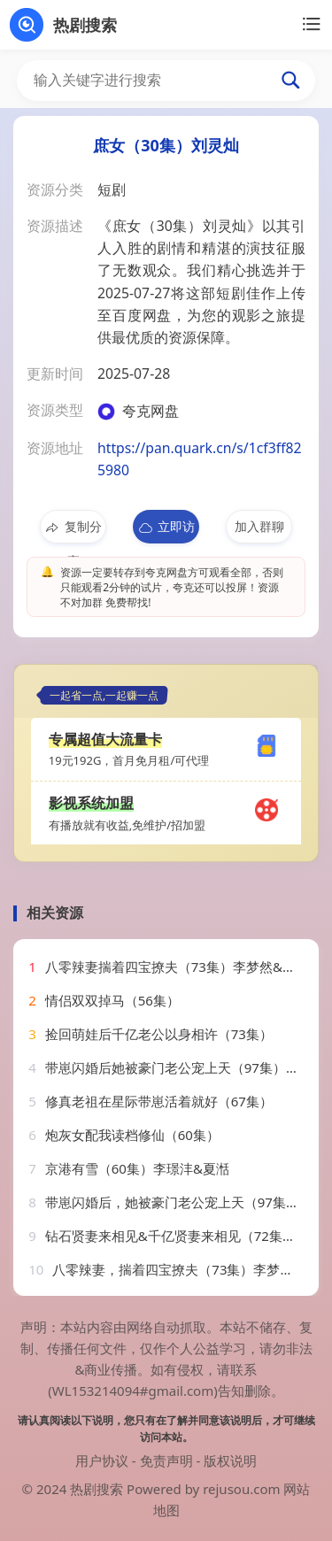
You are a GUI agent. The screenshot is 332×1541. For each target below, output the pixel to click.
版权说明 (230, 1460)
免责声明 (166, 1460)
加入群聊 (259, 526)
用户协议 (101, 1460)
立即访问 (166, 530)
